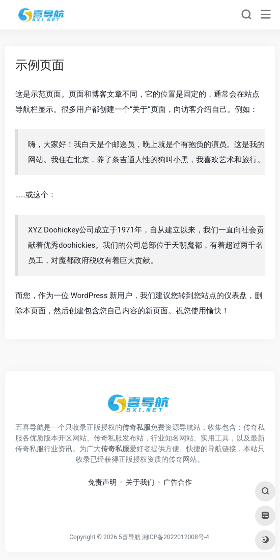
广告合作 (177, 482)
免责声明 (102, 482)
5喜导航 (130, 537)
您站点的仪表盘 (220, 295)
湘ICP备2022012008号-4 (175, 537)
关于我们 (140, 482)
